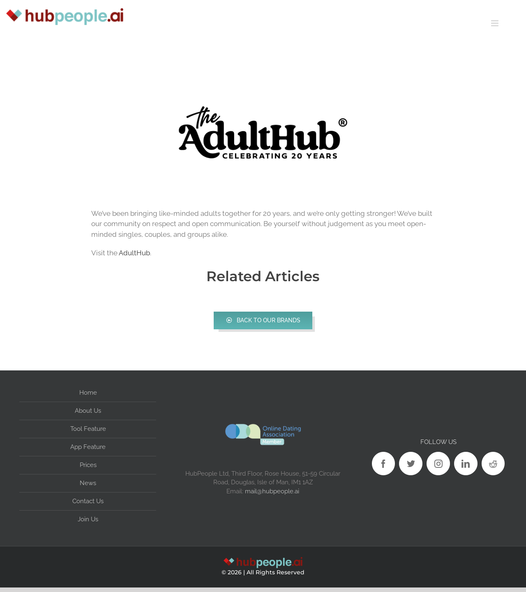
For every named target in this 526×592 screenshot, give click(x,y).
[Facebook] (383, 463)
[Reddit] (493, 463)
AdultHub (134, 253)
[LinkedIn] (466, 463)
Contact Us (88, 501)
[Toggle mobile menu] (508, 23)
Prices (88, 465)
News (88, 483)
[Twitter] (410, 463)
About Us (88, 410)
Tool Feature (88, 428)
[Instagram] (438, 463)
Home (88, 392)
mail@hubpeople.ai (272, 491)
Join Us (88, 519)
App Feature (88, 447)
